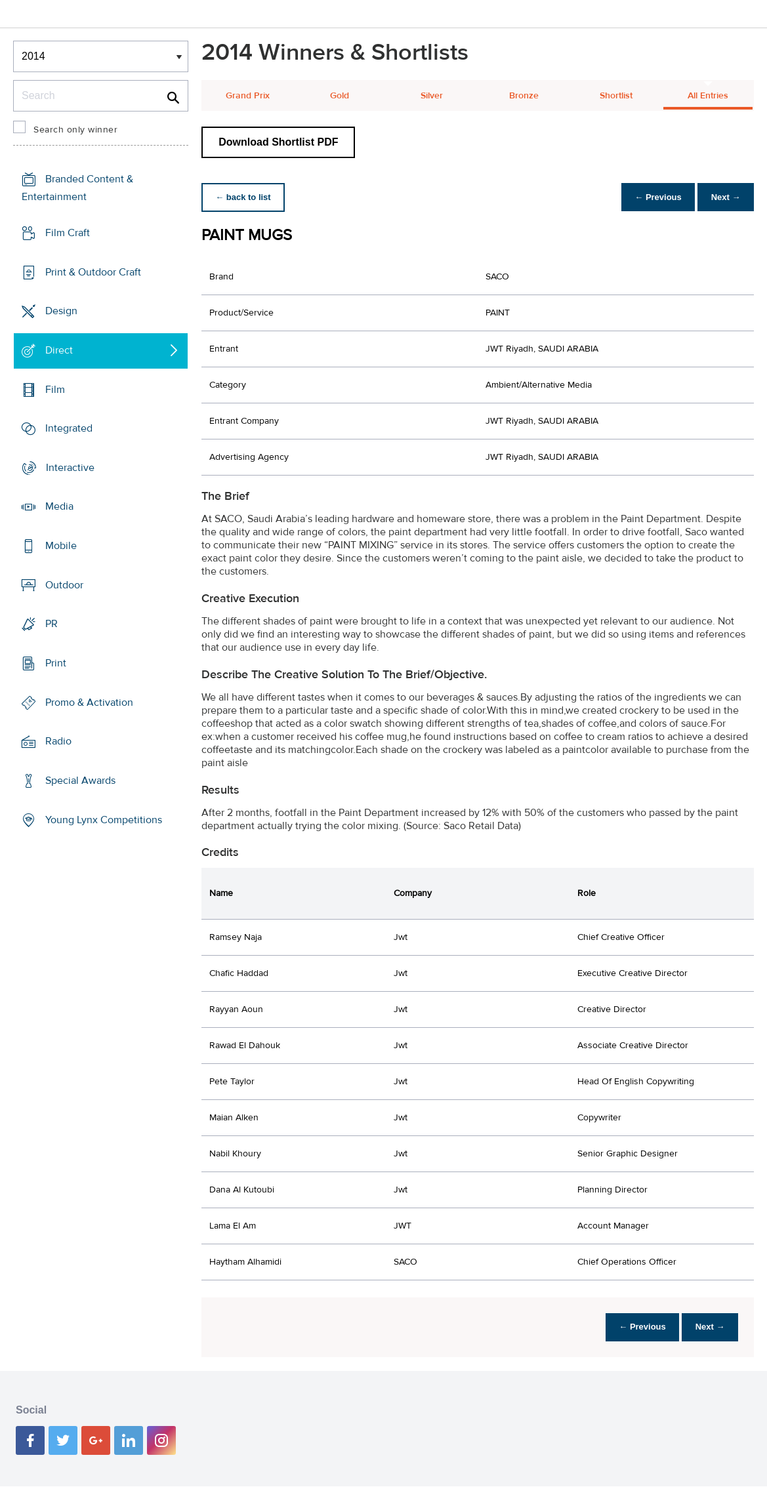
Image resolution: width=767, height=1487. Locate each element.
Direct (59, 350)
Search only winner (75, 130)
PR (51, 623)
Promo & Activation (89, 702)
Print (55, 663)
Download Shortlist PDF (278, 142)
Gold (339, 96)
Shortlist (616, 96)
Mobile (61, 545)
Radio (58, 741)
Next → (723, 197)
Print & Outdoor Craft (93, 271)
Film (55, 389)
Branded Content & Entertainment (77, 188)
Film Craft (67, 232)
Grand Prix (248, 96)
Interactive (70, 467)
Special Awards (80, 780)
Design (61, 310)
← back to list (245, 197)
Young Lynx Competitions (103, 819)
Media (59, 506)
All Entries (708, 96)
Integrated (69, 428)
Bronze (524, 96)
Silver (432, 96)
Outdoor (64, 585)
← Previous (651, 197)
